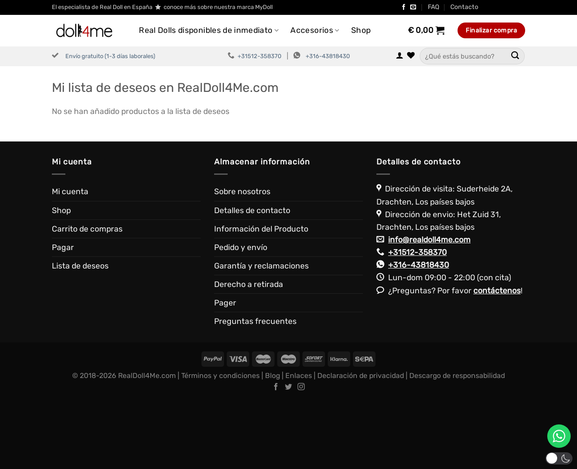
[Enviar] (515, 56)
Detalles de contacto (252, 279)
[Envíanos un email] (413, 7)
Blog (272, 445)
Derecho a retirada (248, 353)
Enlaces (298, 445)
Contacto (464, 7)
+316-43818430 (328, 56)
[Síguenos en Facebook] (404, 7)
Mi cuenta (70, 261)
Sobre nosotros (242, 261)
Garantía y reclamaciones (261, 335)
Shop (361, 30)
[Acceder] (400, 56)
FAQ (434, 7)
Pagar (63, 316)
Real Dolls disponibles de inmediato (209, 30)
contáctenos (497, 359)
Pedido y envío (240, 316)
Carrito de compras (87, 298)
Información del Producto (261, 298)
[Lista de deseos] (411, 56)
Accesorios (314, 30)
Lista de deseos (80, 335)
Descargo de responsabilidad (457, 445)
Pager (225, 372)
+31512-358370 (259, 56)
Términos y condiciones (220, 445)
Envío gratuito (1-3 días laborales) (110, 56)
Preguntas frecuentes (255, 391)
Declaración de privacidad (360, 445)
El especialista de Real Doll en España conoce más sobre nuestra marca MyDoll (162, 7)
